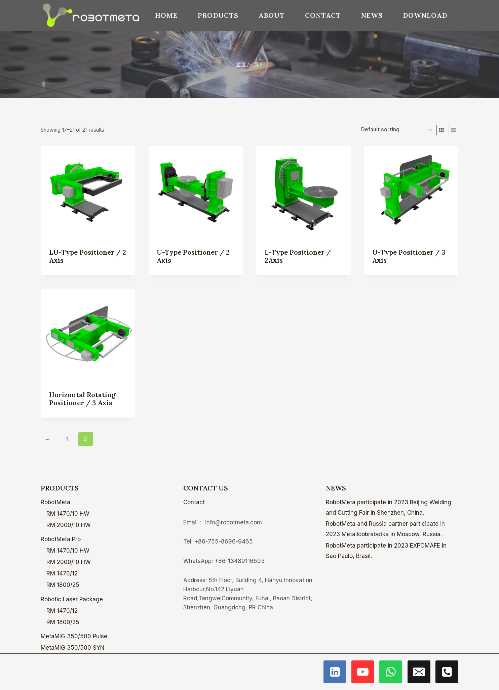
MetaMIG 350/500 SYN (73, 647)
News (372, 15)
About (272, 15)
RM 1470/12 (62, 573)
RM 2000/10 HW (68, 525)
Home (166, 15)
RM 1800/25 (62, 584)
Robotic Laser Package (72, 599)
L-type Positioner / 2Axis (298, 256)
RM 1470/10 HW (67, 513)
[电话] (446, 671)
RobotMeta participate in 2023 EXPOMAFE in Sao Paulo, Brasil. (386, 550)
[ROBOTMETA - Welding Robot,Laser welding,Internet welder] (91, 15)
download (425, 15)
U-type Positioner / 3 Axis (409, 256)
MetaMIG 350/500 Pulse (74, 636)
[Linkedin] (334, 671)
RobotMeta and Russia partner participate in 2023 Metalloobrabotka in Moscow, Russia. (385, 528)
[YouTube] (362, 671)
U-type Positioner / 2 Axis (193, 256)
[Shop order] (396, 130)
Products (218, 15)
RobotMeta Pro (61, 539)
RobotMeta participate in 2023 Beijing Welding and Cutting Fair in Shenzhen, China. (388, 507)
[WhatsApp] (390, 671)
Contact (323, 15)
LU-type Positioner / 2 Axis (87, 256)
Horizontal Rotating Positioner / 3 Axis (82, 398)
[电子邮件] (419, 671)
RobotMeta (55, 502)
